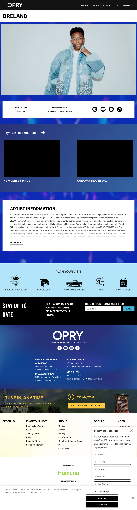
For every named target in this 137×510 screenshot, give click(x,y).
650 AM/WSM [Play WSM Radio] (80, 397)
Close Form (131, 431)
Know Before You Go (35, 426)
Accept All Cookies (102, 505)
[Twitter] (59, 348)
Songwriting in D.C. (92, 181)
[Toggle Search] (117, 5)
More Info (16, 243)
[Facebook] (77, 348)
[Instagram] (71, 348)
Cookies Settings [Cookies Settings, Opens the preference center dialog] (102, 492)
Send (129, 308)
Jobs (121, 421)
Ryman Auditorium (34, 445)
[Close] (133, 498)
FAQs (28, 430)
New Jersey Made (17, 181)
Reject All (102, 498)
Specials (9, 421)
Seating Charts (33, 433)
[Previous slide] (8, 133)
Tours (95, 5)
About (62, 421)
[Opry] (15, 5)
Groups (99, 421)
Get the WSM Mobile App (86, 405)
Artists (61, 430)
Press (61, 445)
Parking (29, 437)
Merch (106, 5)
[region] (68, 498)
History (61, 433)
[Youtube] (65, 348)
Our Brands (127, 5)
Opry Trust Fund (65, 437)
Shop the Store (33, 441)
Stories (61, 426)
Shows (85, 5)
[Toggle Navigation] (4, 5)
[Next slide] (43, 133)
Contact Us (63, 448)
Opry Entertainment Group (70, 441)
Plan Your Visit (36, 421)
